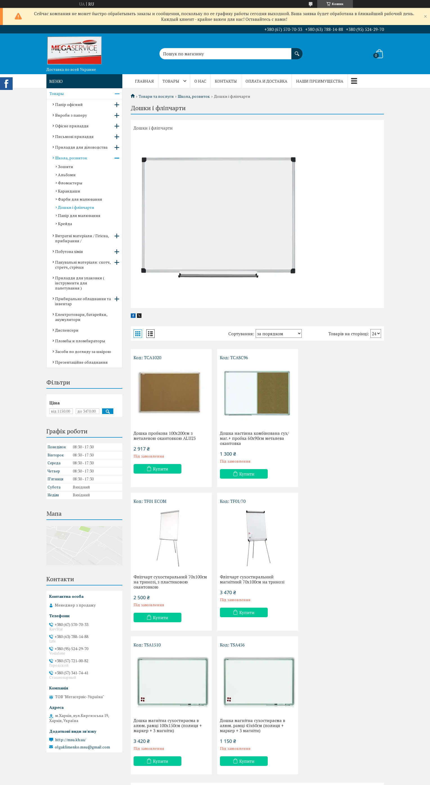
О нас (200, 81)
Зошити (65, 166)
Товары (171, 81)
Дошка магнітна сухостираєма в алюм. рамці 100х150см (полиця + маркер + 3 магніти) (254, 581)
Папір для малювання (79, 215)
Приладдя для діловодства (81, 147)
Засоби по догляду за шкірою (83, 351)
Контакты (226, 81)
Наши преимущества (319, 81)
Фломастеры (70, 182)
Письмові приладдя (74, 136)
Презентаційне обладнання (81, 362)
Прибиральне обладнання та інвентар (83, 301)
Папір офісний (69, 104)
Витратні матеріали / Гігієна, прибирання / (82, 238)
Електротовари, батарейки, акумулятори (81, 317)
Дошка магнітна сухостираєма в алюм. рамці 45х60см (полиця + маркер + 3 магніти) (338, 581)
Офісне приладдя (72, 125)
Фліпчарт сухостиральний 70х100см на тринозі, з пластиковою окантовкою (342, 438)
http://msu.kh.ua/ (70, 739)
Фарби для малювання (80, 199)
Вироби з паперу (71, 115)
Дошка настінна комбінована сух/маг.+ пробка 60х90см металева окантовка (254, 438)
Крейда (65, 223)
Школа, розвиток (194, 96)
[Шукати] (297, 50)
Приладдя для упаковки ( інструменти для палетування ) (79, 283)
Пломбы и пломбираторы (80, 340)
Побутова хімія (69, 251)
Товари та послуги (156, 96)
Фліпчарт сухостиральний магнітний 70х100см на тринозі (166, 579)
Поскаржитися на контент (214, 779)
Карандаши (69, 191)
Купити (160, 469)
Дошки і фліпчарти (76, 207)
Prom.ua (241, 774)
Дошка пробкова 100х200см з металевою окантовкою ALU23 (165, 436)
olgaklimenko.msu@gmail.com (82, 747)
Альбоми (67, 174)
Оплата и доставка (266, 81)
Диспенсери (66, 330)
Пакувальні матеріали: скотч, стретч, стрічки (83, 264)
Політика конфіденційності (258, 779)
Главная (144, 81)
